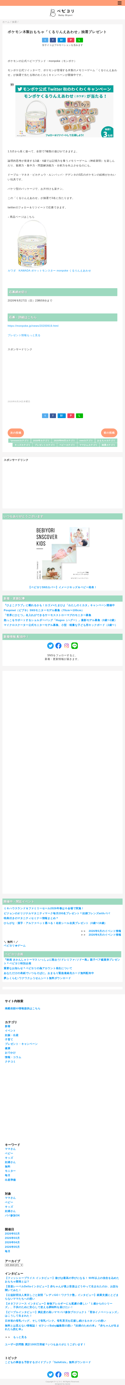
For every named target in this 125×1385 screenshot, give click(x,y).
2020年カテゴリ (41, 440)
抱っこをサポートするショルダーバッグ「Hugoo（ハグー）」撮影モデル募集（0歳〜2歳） (60, 620)
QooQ (67, 1384)
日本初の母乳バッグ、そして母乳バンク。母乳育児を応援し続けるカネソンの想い (55, 1320)
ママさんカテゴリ (88, 445)
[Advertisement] (62, 374)
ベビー (9, 1153)
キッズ (9, 1157)
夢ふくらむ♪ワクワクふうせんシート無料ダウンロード (37, 978)
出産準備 (10, 1179)
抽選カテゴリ (108, 445)
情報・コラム (13, 1057)
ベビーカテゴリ (67, 445)
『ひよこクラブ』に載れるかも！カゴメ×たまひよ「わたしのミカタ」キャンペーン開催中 (59, 605)
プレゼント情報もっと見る (24, 335)
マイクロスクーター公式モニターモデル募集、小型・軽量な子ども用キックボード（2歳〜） (61, 625)
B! (61, 40)
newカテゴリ (86, 440)
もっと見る (20, 1337)
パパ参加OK (12, 1215)
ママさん (10, 1149)
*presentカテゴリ (19, 440)
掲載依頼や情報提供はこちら (22, 1008)
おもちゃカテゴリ (106, 440)
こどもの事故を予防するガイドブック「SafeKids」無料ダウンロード (48, 1362)
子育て (9, 1039)
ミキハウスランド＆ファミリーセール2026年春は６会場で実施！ (44, 908)
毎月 (7, 1175)
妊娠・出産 (12, 1035)
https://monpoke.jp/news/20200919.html (33, 325)
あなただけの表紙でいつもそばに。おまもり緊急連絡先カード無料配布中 (49, 973)
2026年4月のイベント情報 (105, 934)
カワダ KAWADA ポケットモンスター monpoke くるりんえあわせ (49, 270)
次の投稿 (15, 432)
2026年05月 (12, 1247)
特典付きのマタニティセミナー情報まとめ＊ (31, 918)
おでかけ (10, 1052)
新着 (7, 1026)
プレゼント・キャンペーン (21, 1044)
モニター (10, 1171)
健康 (7, 1048)
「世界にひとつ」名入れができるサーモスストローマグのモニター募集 (47, 615)
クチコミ (10, 1061)
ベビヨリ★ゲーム (15, 945)
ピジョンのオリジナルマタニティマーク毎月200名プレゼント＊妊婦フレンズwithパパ (57, 913)
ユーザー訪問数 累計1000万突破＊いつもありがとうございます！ (45, 1344)
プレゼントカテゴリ (45, 445)
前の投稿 (109, 432)
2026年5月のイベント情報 (105, 931)
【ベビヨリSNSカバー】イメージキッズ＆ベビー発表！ (62, 587)
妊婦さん (10, 1162)
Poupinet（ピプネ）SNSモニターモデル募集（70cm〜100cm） (44, 610)
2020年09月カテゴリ (64, 440)
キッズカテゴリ (22, 445)
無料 (7, 1166)
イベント (10, 1030)
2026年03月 (12, 1238)
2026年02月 (12, 1233)
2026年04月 (12, 1242)
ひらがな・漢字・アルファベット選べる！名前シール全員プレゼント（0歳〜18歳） (55, 923)
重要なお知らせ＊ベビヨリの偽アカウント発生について (38, 968)
